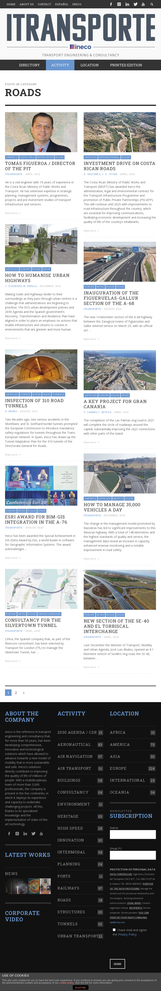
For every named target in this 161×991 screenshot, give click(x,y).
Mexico (118, 497)
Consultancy (73, 789)
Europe (25, 268)
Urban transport (78, 933)
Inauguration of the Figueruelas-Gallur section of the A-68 (111, 298)
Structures (71, 909)
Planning (68, 861)
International (109, 157)
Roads (59, 157)
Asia (115, 753)
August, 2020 (34, 526)
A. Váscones (92, 174)
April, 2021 (121, 411)
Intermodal (71, 849)
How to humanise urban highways (37, 277)
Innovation (70, 837)
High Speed (70, 825)
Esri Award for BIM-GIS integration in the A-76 (36, 518)
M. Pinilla (30, 285)
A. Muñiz (11, 410)
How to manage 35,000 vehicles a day (112, 506)
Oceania (119, 789)
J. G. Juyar (109, 174)
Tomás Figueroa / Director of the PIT (40, 165)
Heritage (68, 813)
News (100, 286)
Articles (90, 157)
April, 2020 (32, 629)
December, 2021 (50, 285)
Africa (118, 729)
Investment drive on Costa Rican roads (120, 165)
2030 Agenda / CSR (77, 729)
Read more (13, 213)
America (12, 157)
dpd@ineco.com (117, 919)
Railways (68, 885)
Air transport (74, 765)
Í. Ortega (105, 411)
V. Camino (90, 411)
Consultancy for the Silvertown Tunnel (33, 621)
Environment (73, 801)
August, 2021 (113, 308)
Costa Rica (27, 157)
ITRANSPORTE (14, 174)
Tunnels (58, 393)
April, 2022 (32, 174)
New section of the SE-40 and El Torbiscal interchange (116, 625)
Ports (64, 873)
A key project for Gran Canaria (115, 403)
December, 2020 (115, 514)
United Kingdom (49, 612)
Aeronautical (74, 741)
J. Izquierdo (13, 285)
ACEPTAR (80, 987)
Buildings (68, 777)
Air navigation (75, 753)
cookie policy (66, 982)
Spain (46, 268)
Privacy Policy (127, 932)
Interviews (45, 157)
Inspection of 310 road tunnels (34, 402)
